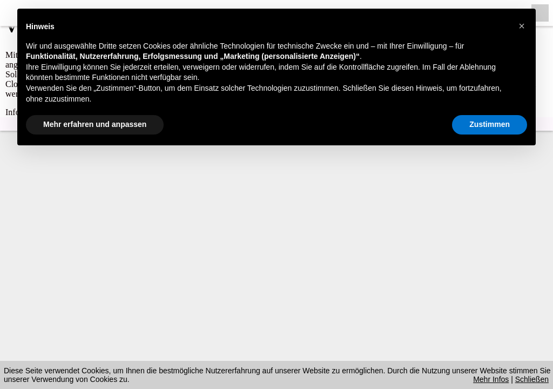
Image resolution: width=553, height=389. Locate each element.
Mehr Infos (491, 379)
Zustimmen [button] (489, 124)
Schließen (532, 379)
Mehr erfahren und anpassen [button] (94, 124)
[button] (521, 26)
